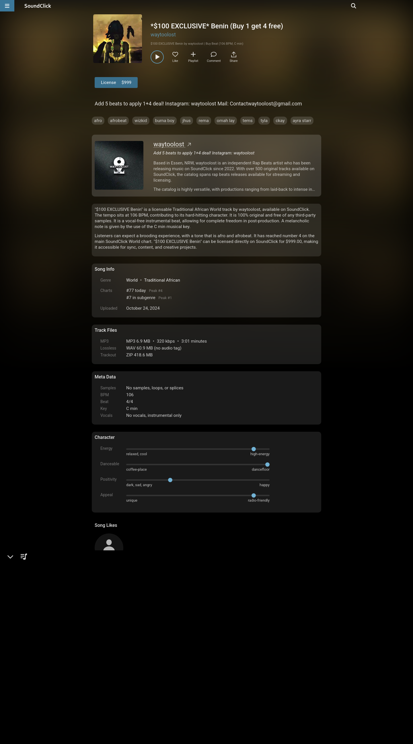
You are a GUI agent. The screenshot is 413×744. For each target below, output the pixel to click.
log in (138, 616)
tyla (264, 120)
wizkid (141, 120)
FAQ (119, 679)
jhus (186, 120)
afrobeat (118, 120)
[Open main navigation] (7, 5)
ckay (280, 120)
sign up (117, 616)
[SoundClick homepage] (37, 6)
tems (248, 120)
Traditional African (162, 280)
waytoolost (163, 35)
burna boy (165, 120)
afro (98, 120)
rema (204, 120)
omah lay (226, 120)
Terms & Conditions (147, 679)
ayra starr (302, 120)
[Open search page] (407, 5)
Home (103, 679)
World (132, 280)
